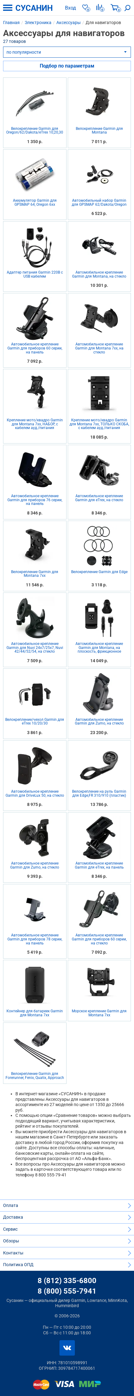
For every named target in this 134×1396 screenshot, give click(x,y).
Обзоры (11, 1240)
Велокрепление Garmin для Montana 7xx (34, 574)
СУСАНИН (34, 8)
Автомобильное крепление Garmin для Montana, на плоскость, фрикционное (99, 648)
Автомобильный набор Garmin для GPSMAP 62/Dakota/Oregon (99, 202)
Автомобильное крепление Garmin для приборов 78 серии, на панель (34, 939)
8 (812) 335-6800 (67, 1280)
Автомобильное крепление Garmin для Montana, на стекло (99, 274)
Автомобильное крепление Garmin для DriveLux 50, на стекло (35, 793)
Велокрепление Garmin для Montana (99, 130)
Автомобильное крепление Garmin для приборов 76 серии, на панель (34, 500)
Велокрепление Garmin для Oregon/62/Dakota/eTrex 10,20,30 (34, 130)
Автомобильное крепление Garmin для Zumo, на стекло (99, 721)
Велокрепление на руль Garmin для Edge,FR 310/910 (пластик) (99, 793)
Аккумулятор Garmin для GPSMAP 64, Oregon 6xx (35, 203)
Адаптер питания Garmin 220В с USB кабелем (35, 275)
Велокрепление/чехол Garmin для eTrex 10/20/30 (34, 721)
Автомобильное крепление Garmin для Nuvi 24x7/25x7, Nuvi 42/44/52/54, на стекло (34, 648)
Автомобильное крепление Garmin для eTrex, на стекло (99, 498)
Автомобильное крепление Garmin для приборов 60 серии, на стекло (99, 939)
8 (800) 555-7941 (67, 1291)
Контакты (13, 1252)
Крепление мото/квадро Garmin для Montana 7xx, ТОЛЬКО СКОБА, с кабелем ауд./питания (99, 424)
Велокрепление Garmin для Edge (99, 572)
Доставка (13, 1217)
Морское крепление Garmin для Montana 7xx (99, 1013)
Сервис (10, 1229)
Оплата (10, 1205)
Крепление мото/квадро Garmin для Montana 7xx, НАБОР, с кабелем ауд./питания (35, 424)
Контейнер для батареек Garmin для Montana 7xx (34, 1013)
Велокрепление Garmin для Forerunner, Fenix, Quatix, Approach (35, 1076)
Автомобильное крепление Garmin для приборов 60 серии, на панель (34, 348)
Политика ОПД (18, 1264)
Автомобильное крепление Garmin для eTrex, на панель (99, 865)
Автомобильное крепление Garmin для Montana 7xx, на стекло (99, 348)
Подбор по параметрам (67, 66)
